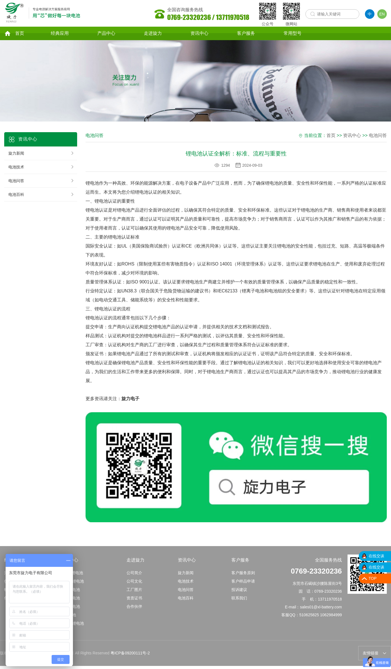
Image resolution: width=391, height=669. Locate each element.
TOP (373, 578)
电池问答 (41, 184)
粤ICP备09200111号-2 (130, 658)
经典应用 (60, 34)
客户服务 (246, 34)
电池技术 (41, 170)
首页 (14, 35)
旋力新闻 (41, 156)
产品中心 (106, 34)
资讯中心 (199, 34)
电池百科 (41, 198)
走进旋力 (153, 34)
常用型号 (293, 34)
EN (382, 14)
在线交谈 (376, 556)
